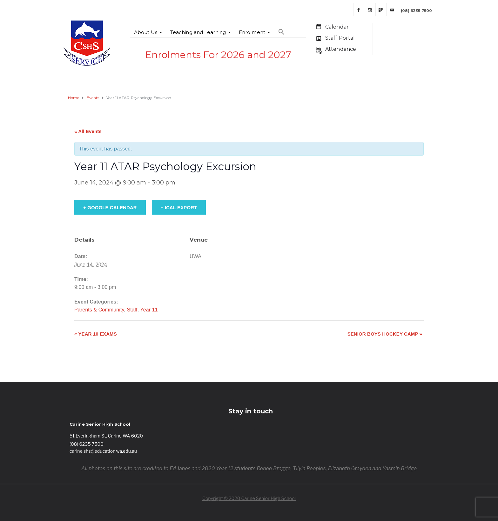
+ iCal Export (179, 207)
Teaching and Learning (198, 32)
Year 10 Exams (95, 334)
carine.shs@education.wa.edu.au (103, 451)
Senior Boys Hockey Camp (384, 334)
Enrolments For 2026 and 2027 (218, 55)
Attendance (340, 49)
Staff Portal (340, 38)
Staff (132, 309)
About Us (145, 32)
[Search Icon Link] (281, 28)
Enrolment (252, 32)
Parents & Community (99, 309)
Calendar (337, 27)
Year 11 (149, 309)
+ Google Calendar (110, 207)
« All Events (88, 131)
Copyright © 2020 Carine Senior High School (249, 498)
